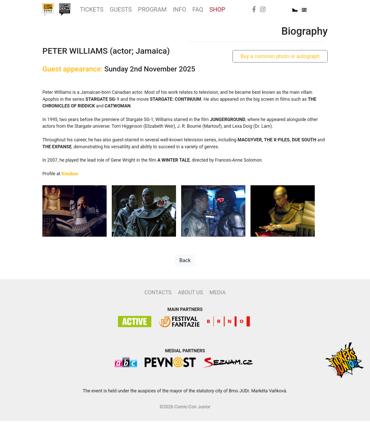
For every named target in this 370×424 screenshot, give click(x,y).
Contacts (157, 295)
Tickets (99, 11)
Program (167, 11)
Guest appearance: (72, 72)
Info (198, 11)
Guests (132, 11)
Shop (239, 11)
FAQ (218, 11)
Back (185, 263)
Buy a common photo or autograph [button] (280, 59)
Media (217, 295)
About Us (190, 295)
